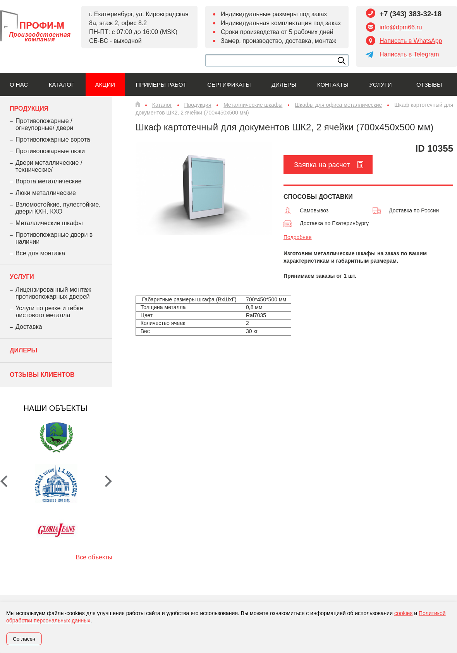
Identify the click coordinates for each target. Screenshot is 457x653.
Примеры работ (161, 84)
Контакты (333, 84)
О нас (19, 84)
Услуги (380, 84)
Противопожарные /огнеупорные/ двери (44, 124)
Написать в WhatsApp (411, 41)
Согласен (24, 639)
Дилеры (283, 84)
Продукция (29, 108)
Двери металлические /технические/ (48, 166)
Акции (105, 84)
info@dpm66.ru (401, 27)
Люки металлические (45, 193)
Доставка (28, 326)
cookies (403, 613)
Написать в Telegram (409, 54)
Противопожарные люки (50, 151)
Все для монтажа (40, 253)
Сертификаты (229, 84)
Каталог (61, 84)
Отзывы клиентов (42, 374)
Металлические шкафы (49, 223)
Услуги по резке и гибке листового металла (49, 311)
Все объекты (94, 557)
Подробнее (297, 237)
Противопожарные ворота (52, 139)
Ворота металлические (48, 181)
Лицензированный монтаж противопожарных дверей (53, 293)
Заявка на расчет (322, 165)
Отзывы (429, 84)
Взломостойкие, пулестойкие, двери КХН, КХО (58, 208)
